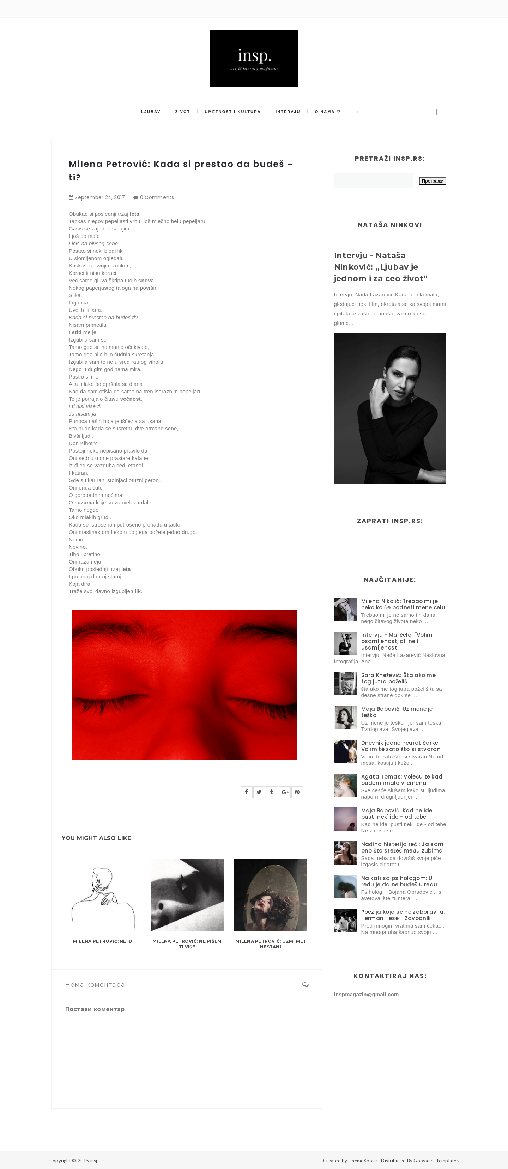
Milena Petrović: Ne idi (103, 941)
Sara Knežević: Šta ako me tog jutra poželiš (398, 678)
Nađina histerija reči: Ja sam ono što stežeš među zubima (402, 847)
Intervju (288, 112)
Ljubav (152, 112)
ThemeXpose (363, 1160)
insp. (95, 1160)
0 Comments (157, 197)
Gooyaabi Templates (436, 1160)
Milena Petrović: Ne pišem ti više (187, 944)
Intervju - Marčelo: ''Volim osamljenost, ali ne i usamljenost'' (397, 641)
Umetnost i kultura (233, 112)
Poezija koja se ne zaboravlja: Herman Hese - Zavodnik (403, 915)
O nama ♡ (327, 112)
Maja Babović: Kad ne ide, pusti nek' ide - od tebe (397, 813)
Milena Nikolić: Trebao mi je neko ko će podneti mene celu (403, 604)
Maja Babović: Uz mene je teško (397, 712)
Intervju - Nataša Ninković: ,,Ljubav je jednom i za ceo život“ (381, 267)
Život (183, 112)
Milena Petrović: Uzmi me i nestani (270, 944)
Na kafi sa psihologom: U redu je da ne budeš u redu (399, 881)
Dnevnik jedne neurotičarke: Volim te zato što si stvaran (401, 746)
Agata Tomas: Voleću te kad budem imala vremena (402, 780)
